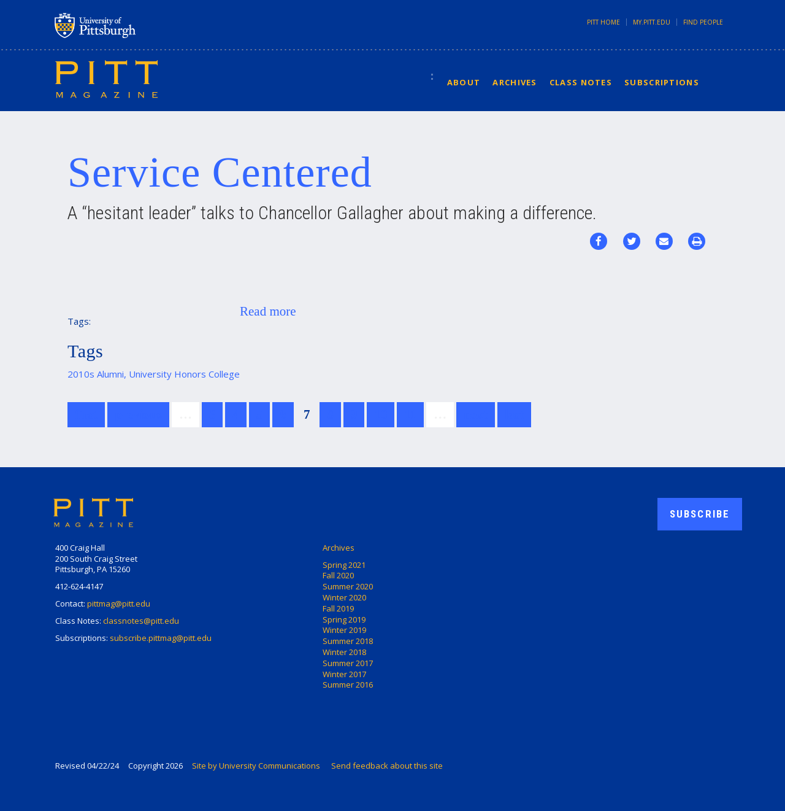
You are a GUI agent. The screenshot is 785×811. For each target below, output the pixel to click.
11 (410, 414)
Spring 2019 (344, 619)
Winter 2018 (344, 652)
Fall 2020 (338, 575)
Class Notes (581, 82)
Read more (268, 311)
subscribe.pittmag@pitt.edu (161, 637)
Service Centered (219, 172)
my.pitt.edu (651, 22)
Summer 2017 (348, 663)
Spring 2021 (344, 564)
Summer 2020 (348, 586)
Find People (703, 22)
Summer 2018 (348, 640)
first (86, 414)
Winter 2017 (344, 674)
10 (380, 414)
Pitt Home (603, 22)
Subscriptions (661, 82)
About (464, 82)
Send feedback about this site (387, 765)
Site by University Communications (256, 765)
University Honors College (184, 374)
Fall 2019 (338, 608)
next (476, 414)
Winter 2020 (344, 597)
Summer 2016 (348, 684)
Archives (514, 82)
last (514, 414)
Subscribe (700, 514)
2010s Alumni (95, 374)
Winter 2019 (344, 629)
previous (138, 414)
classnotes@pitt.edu (141, 620)
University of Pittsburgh (143, 25)
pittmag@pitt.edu (118, 603)
